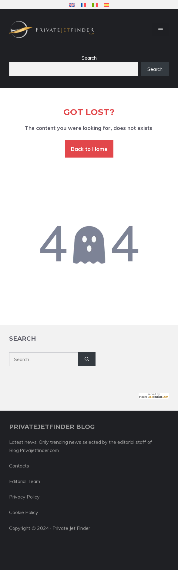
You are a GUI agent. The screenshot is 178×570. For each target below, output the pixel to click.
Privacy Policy (24, 497)
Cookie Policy (23, 512)
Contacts (19, 466)
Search (89, 58)
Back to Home (89, 148)
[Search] (87, 359)
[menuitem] (72, 5)
